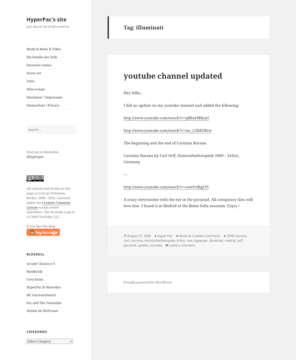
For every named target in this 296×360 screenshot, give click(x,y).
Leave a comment (182, 245)
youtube (156, 245)
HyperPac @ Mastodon (43, 287)
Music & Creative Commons (199, 236)
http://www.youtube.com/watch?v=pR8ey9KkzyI (166, 117)
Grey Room (34, 279)
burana (241, 236)
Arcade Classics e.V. (40, 264)
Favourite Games (39, 65)
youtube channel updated (173, 75)
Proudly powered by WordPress (148, 282)
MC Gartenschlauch (41, 295)
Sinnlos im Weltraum (42, 311)
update (143, 245)
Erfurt (181, 240)
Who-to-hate (35, 89)
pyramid (130, 245)
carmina (137, 240)
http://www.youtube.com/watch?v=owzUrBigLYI (166, 187)
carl (126, 240)
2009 (230, 236)
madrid (230, 240)
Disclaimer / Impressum (44, 97)
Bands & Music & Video (43, 49)
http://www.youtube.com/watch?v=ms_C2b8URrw (168, 130)
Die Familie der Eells (41, 57)
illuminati (216, 240)
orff (240, 240)
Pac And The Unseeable (43, 303)
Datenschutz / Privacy (42, 105)
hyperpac (201, 240)
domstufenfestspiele (159, 240)
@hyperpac (35, 157)
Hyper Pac (165, 236)
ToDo (30, 81)
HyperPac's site (46, 19)
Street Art (33, 73)
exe (189, 240)
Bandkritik (34, 271)
